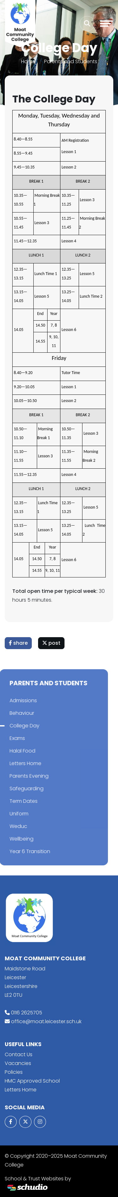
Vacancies (18, 1063)
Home (28, 61)
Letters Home (21, 1089)
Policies (14, 1072)
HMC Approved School (32, 1080)
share (19, 643)
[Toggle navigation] (106, 23)
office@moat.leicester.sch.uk (46, 1021)
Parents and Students (70, 61)
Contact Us (18, 1054)
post (52, 643)
